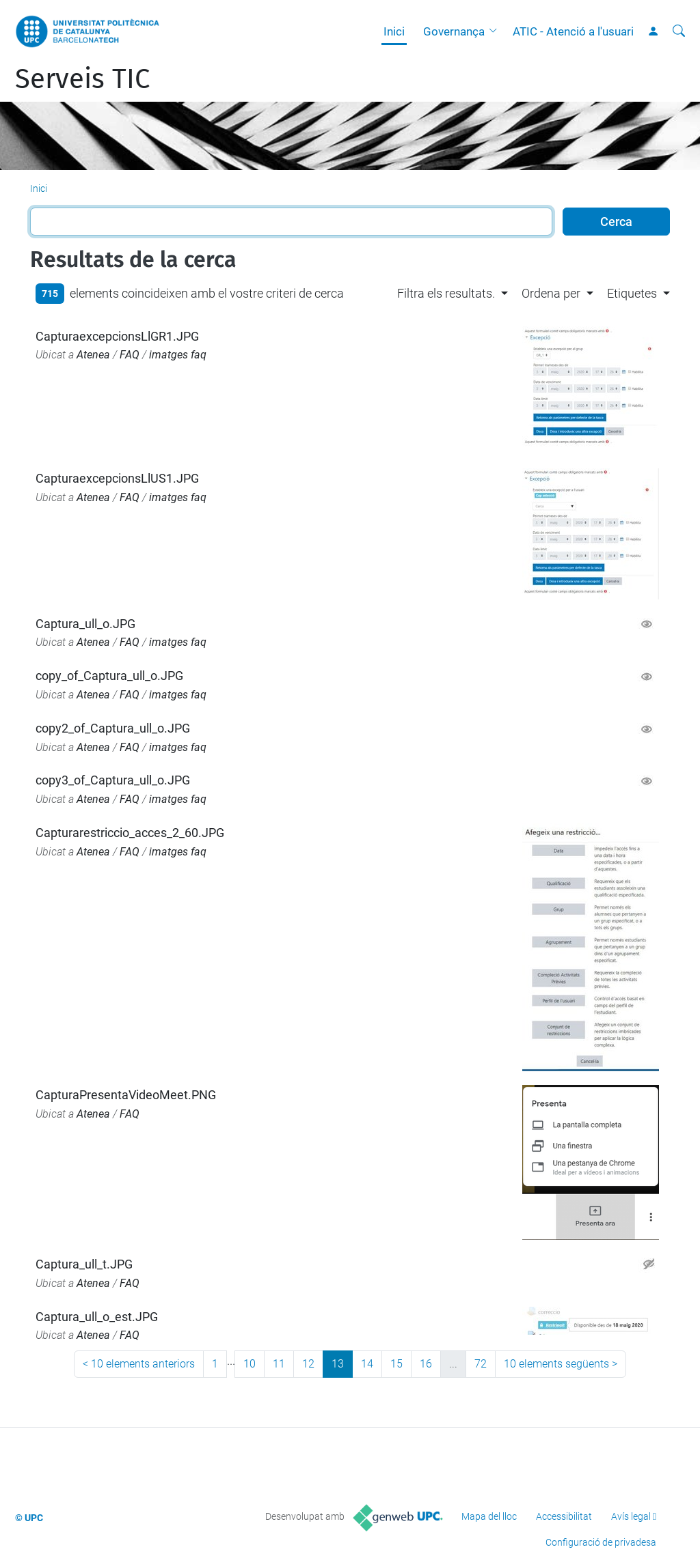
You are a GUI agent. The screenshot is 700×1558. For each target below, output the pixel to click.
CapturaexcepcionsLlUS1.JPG (117, 478)
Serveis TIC (82, 79)
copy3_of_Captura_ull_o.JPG (113, 780)
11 (279, 1363)
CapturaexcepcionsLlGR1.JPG (117, 336)
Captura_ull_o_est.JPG (97, 1316)
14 (367, 1363)
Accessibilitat (564, 1516)
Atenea (93, 354)
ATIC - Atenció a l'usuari (573, 31)
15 (396, 1363)
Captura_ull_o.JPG (85, 624)
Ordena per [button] (551, 293)
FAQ (129, 354)
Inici (394, 31)
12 (308, 1363)
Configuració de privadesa (601, 1542)
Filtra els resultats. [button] (446, 293)
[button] (496, 31)
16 (426, 1363)
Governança (454, 31)
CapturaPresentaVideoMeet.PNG (126, 1095)
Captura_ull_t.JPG (84, 1264)
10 (249, 1363)
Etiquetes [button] (632, 293)
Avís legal (631, 1516)
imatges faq (177, 354)
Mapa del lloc (489, 1516)
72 (480, 1363)
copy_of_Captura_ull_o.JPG (109, 675)
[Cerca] (679, 31)
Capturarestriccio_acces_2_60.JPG (130, 832)
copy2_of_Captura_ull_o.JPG (113, 728)
